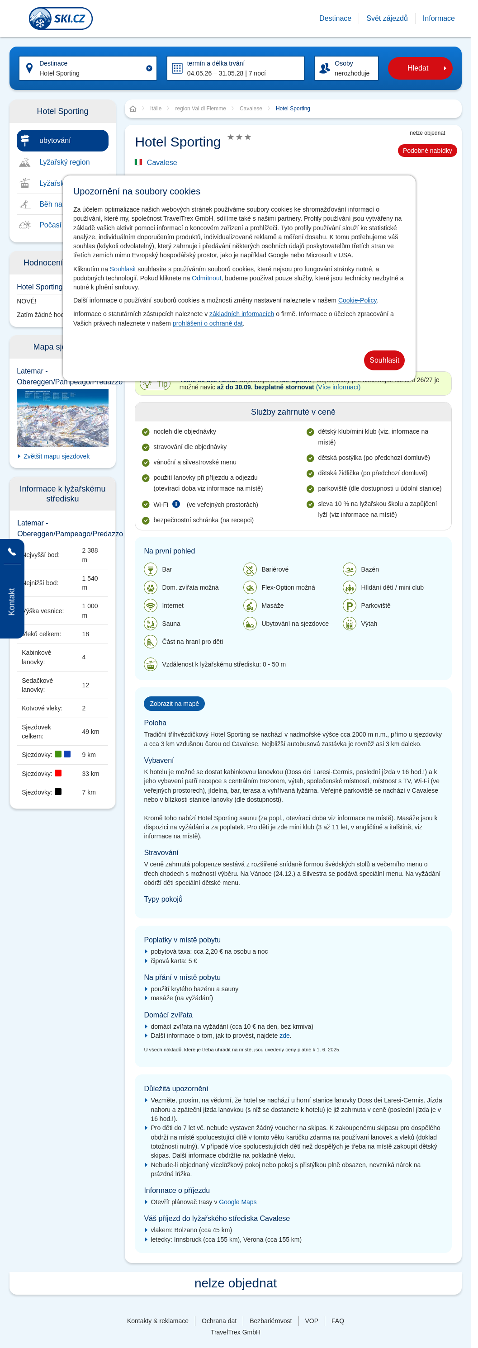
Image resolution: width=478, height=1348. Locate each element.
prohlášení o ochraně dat (208, 323)
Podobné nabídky (427, 150)
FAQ (337, 1320)
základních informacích (241, 313)
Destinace (53, 63)
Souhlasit (123, 269)
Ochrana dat (219, 1320)
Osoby (344, 63)
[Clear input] (149, 68)
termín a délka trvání (216, 63)
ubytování (55, 140)
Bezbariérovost (271, 1320)
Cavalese (162, 162)
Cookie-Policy (357, 300)
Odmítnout (206, 278)
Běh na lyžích (61, 204)
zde (284, 1035)
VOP (312, 1320)
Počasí (50, 225)
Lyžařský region (64, 162)
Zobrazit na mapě (174, 703)
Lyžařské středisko (69, 183)
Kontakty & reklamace (158, 1320)
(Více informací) (338, 387)
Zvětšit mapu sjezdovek (57, 456)
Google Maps (237, 1202)
